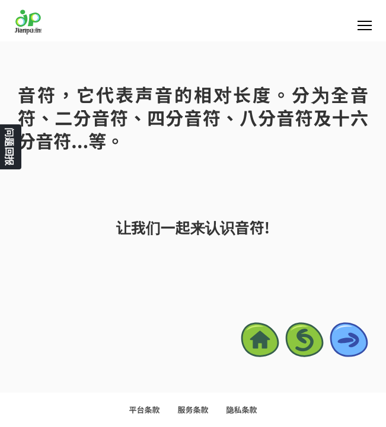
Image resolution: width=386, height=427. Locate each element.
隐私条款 (242, 409)
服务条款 (192, 409)
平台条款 (144, 409)
